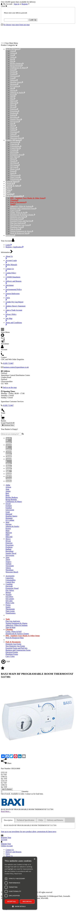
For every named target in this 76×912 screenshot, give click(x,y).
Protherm (14, 113)
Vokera (13, 134)
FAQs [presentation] (41, 820)
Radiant (13, 115)
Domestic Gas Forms (18, 217)
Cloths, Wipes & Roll (18, 213)
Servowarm (15, 121)
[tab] (8, 820)
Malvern (14, 101)
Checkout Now (8, 425)
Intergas (13, 90)
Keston (13, 95)
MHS (13, 97)
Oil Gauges (15, 165)
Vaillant (13, 130)
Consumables (15, 146)
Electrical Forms (17, 219)
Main (12, 99)
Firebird (13, 72)
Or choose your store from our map (16, 25)
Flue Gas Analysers (18, 223)
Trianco (13, 128)
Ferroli (13, 70)
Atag (12, 55)
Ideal (12, 88)
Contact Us (10, 850)
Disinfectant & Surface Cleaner (22, 215)
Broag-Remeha (16, 66)
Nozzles (13, 161)
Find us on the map (9, 387)
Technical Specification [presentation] (25, 820)
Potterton (14, 109)
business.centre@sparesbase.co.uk (16, 367)
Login (9, 245)
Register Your (6, 839)
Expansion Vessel (17, 155)
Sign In (16, 4)
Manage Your (7, 845)
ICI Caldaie (15, 86)
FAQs (8, 854)
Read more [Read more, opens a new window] (18, 874)
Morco (13, 105)
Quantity (25, 791)
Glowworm (15, 76)
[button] (20, 906)
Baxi (12, 59)
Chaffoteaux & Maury (19, 68)
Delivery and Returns (13, 852)
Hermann (14, 84)
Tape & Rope (15, 229)
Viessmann (15, 132)
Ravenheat (14, 117)
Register (25, 4)
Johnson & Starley (17, 93)
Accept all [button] (11, 901)
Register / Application (15, 247)
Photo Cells (15, 169)
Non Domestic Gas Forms (20, 225)
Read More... (6, 811)
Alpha (13, 51)
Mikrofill (14, 103)
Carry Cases (15, 211)
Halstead (14, 80)
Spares (13, 173)
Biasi (12, 61)
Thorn (13, 126)
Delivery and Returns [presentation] (55, 820)
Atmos (13, 57)
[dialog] (19, 883)
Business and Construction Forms (23, 208)
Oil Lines (14, 167)
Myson (13, 107)
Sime (12, 124)
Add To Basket (7, 789)
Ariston (13, 53)
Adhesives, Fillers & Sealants (21, 206)
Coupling (14, 150)
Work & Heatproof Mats (20, 233)
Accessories (15, 142)
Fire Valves (15, 157)
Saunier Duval (16, 119)
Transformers (15, 179)
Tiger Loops (15, 177)
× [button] (34, 859)
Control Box (15, 148)
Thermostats (15, 175)
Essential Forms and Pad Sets (21, 221)
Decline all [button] (27, 901)
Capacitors (14, 144)
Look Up (33, 20)
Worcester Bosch (17, 138)
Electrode (14, 153)
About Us (9, 856)
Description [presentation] (8, 820)
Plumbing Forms (17, 227)
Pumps (13, 171)
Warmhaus (14, 136)
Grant (13, 78)
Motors (13, 159)
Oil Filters (14, 163)
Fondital (14, 74)
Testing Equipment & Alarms (21, 231)
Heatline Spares (16, 82)
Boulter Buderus (17, 64)
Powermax (14, 111)
